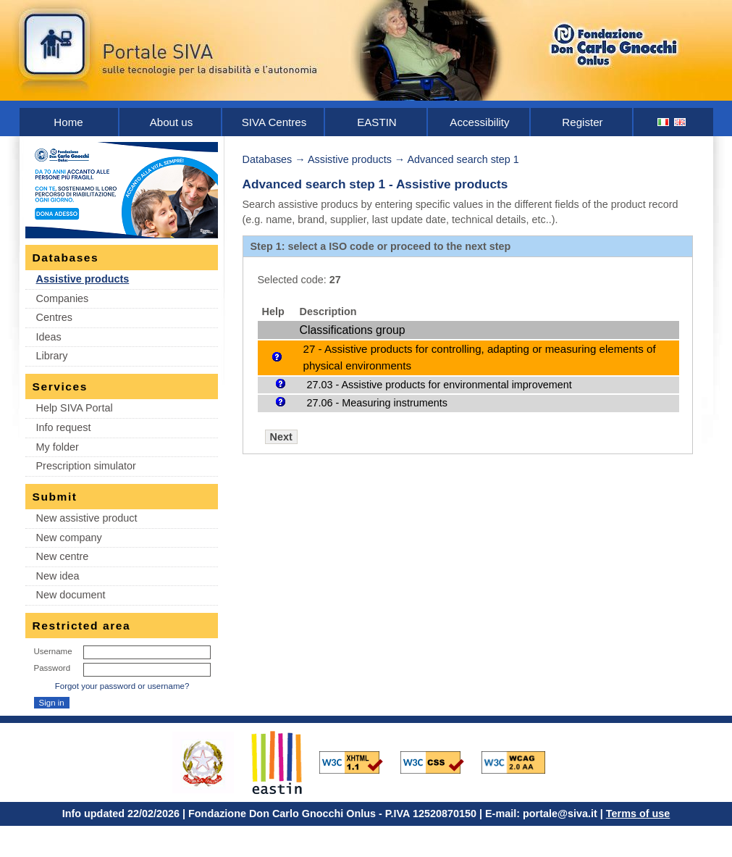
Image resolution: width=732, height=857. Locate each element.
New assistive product (87, 518)
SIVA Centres (274, 122)
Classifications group (352, 330)
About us (171, 122)
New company (69, 537)
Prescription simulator (86, 466)
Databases (268, 159)
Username (53, 651)
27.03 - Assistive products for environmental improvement (439, 384)
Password (52, 668)
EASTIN (377, 122)
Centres (54, 317)
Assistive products (83, 279)
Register (582, 122)
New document (71, 595)
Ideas (49, 337)
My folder (57, 447)
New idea (58, 576)
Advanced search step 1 (462, 159)
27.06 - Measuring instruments (377, 403)
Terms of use (638, 813)
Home (68, 122)
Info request (63, 427)
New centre (62, 556)
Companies (62, 298)
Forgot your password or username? (122, 686)
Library (52, 355)
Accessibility (479, 122)
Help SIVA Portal (74, 408)
